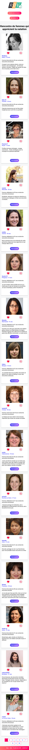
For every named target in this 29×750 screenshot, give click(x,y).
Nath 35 (4, 100)
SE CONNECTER (14, 18)
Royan (3, 145)
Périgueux (4, 277)
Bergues (4, 365)
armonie (4, 496)
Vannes (4, 233)
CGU (11, 748)
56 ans (9, 101)
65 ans (9, 410)
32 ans (9, 365)
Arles (3, 542)
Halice (3, 364)
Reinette (4, 320)
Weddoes (4, 56)
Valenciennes (5, 454)
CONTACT (25, 748)
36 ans (9, 233)
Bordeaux (4, 674)
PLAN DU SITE (17, 748)
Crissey (4, 410)
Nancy (3, 57)
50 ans (8, 57)
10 (19, 743)
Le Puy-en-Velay (6, 718)
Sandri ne (4, 628)
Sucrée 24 (5, 276)
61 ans (7, 542)
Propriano (4, 586)
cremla (4, 716)
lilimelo (4, 584)
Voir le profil (14, 72)
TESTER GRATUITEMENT (14, 13)
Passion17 (5, 144)
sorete (3, 452)
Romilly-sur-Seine (6, 498)
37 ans (14, 498)
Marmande (5, 321)
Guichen (4, 101)
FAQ (7, 748)
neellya (4, 232)
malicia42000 (5, 672)
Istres (3, 630)
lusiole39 (4, 408)
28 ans (10, 189)
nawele (4, 188)
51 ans (8, 630)
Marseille (4, 189)
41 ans (10, 277)
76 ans (8, 145)
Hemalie (4, 540)
